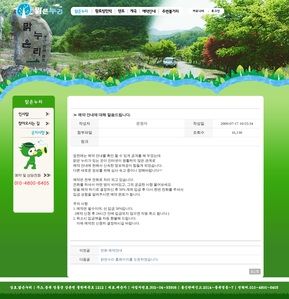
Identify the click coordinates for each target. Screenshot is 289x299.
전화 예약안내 (111, 250)
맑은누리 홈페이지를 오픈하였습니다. (130, 259)
